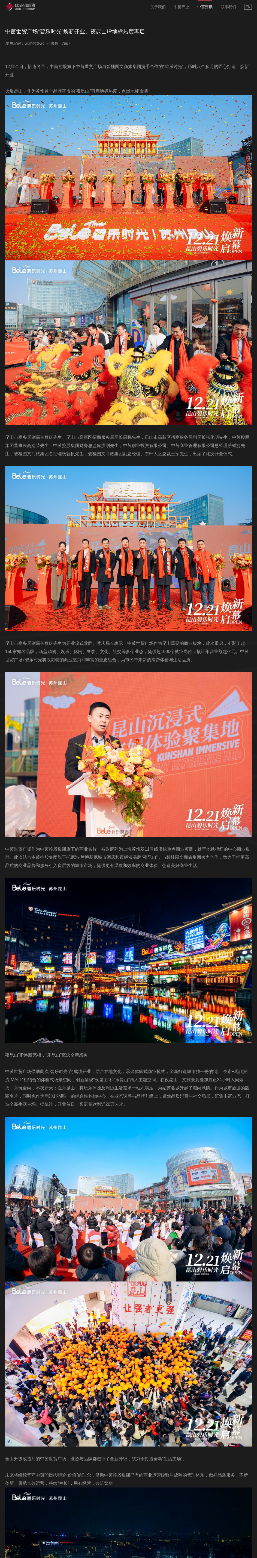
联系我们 (228, 7)
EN (248, 7)
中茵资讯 (205, 7)
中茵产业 (181, 7)
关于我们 (158, 7)
